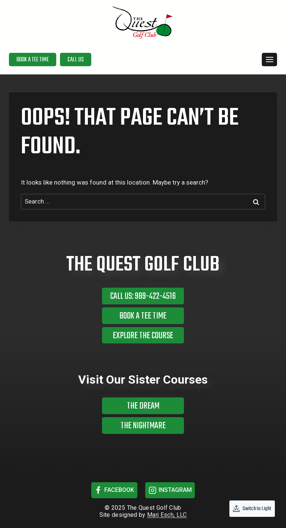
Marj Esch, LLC (167, 514)
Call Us (75, 60)
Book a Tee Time (32, 60)
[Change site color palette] (252, 508)
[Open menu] (269, 59)
